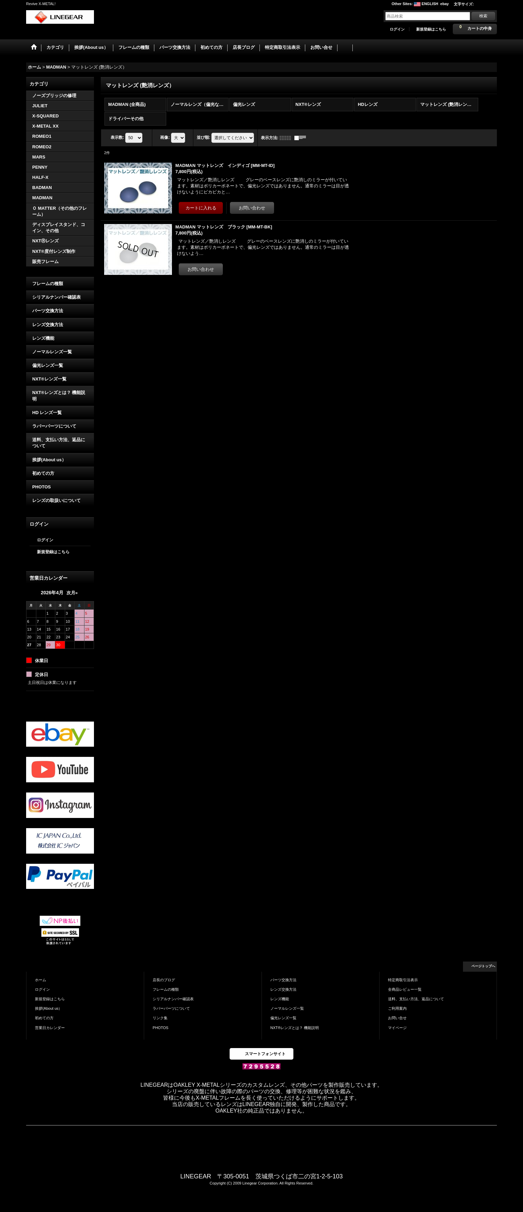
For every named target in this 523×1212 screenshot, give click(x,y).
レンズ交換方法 (47, 324)
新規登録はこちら (431, 29)
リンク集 (160, 1017)
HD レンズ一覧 (47, 411)
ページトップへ (483, 965)
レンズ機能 (43, 337)
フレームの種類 (47, 282)
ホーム (40, 979)
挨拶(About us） (49, 459)
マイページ (397, 1027)
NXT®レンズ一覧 (49, 378)
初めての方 (43, 472)
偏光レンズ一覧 (47, 364)
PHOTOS (41, 486)
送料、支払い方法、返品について (58, 442)
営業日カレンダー (50, 1027)
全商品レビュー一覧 (405, 989)
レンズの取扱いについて (56, 499)
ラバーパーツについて (54, 425)
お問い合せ (397, 1017)
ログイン (397, 29)
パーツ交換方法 (47, 310)
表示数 (117, 136)
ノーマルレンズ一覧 (52, 351)
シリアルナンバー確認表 (56, 296)
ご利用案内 (397, 1008)
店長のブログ (164, 979)
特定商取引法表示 (403, 979)
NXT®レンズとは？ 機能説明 (58, 395)
